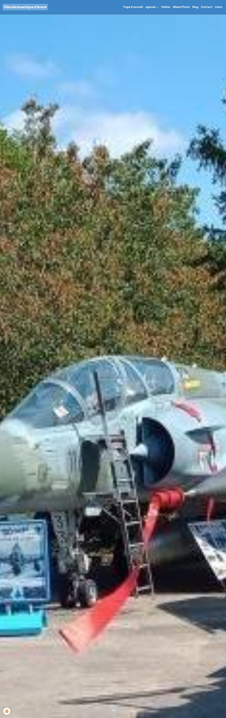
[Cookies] (6, 711)
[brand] (25, 7)
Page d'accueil (133, 7)
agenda (150, 7)
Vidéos (165, 7)
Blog (195, 7)
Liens (218, 7)
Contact (206, 7)
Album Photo (181, 7)
